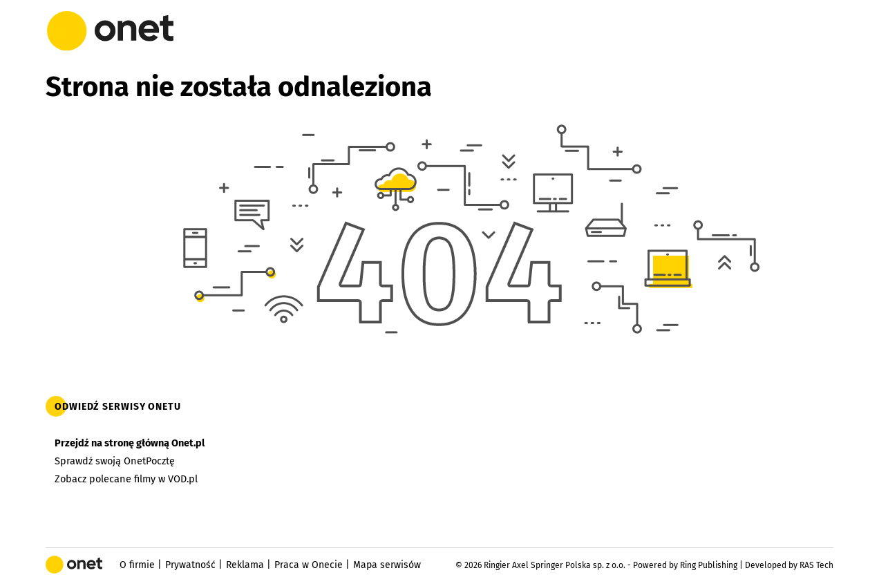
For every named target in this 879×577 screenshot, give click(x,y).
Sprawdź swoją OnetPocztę (115, 461)
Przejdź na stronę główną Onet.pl (130, 443)
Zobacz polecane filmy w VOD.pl (126, 479)
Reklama (245, 565)
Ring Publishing (708, 565)
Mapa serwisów (387, 565)
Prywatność (190, 565)
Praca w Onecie (308, 565)
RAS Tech (816, 565)
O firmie (137, 565)
